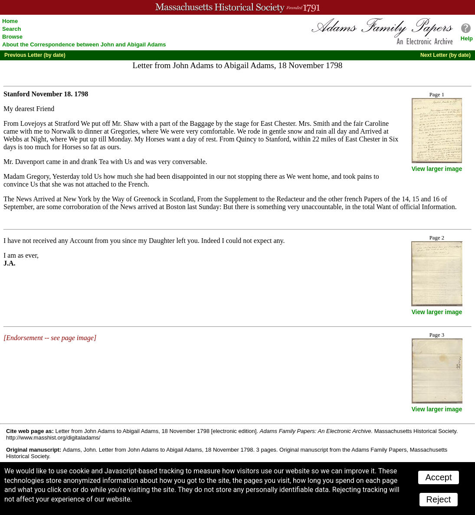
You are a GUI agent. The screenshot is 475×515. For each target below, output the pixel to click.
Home (10, 21)
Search (11, 29)
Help (467, 38)
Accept (438, 477)
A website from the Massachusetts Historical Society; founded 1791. (237, 7)
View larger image (437, 169)
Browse (12, 36)
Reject (438, 499)
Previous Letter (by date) (35, 55)
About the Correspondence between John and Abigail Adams (84, 44)
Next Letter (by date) (445, 55)
